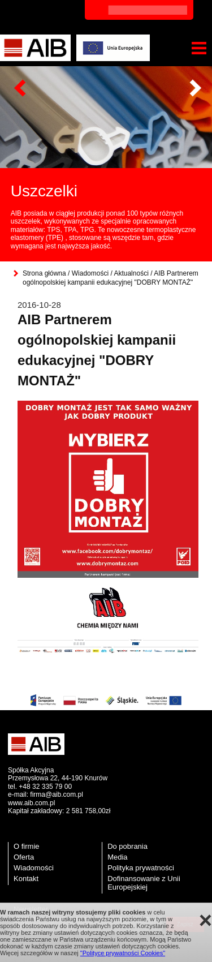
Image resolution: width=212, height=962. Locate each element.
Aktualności (131, 273)
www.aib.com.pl (31, 803)
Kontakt (26, 878)
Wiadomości (90, 273)
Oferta (24, 857)
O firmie (27, 846)
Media (117, 857)
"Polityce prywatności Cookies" (122, 953)
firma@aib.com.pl (56, 794)
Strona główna (44, 273)
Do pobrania (127, 846)
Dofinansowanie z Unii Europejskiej (143, 882)
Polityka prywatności (140, 868)
